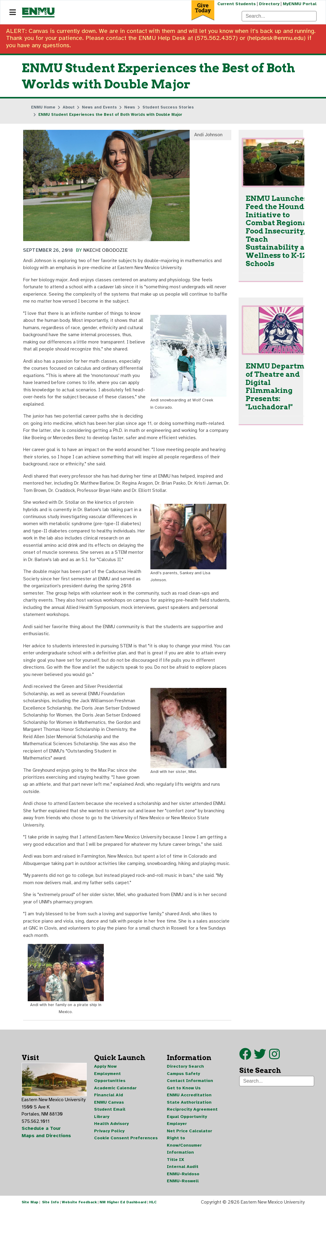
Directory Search (185, 1089)
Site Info (50, 1228)
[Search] (279, 16)
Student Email (109, 1133)
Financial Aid (108, 1119)
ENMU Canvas (109, 1126)
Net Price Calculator (189, 1155)
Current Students (236, 3)
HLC (153, 1228)
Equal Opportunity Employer (187, 1144)
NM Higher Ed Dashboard (123, 1228)
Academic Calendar (115, 1111)
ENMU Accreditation (189, 1119)
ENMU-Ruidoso (183, 1199)
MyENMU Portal (300, 3)
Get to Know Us (184, 1111)
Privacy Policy (109, 1155)
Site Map (30, 1228)
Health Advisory (111, 1148)
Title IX (175, 1184)
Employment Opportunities (109, 1100)
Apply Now (105, 1089)
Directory (269, 3)
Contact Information (190, 1104)
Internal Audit (182, 1192)
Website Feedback (79, 1228)
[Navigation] (12, 12)
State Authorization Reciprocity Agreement (192, 1130)
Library (101, 1141)
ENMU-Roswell (183, 1206)
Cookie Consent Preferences (126, 1163)
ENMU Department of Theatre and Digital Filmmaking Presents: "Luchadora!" (281, 387)
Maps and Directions (47, 1160)
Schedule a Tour (41, 1153)
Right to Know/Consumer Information (184, 1170)
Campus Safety (183, 1097)
